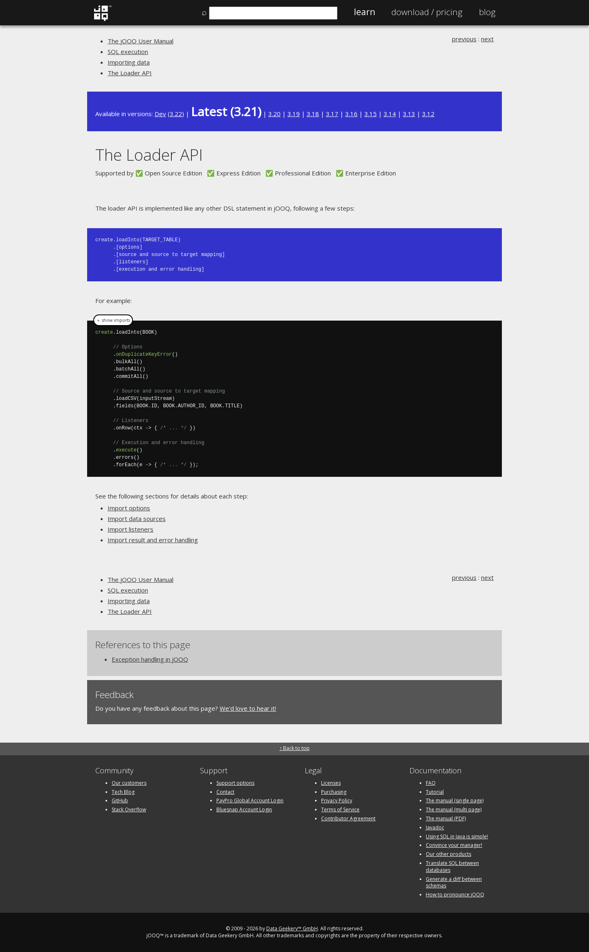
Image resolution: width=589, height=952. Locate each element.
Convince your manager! (454, 845)
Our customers (129, 782)
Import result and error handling (153, 540)
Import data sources (137, 518)
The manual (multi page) (453, 809)
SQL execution (128, 51)
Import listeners (130, 529)
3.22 (176, 114)
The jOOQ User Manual (140, 41)
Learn (364, 12)
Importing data (129, 62)
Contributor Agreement (348, 818)
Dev (160, 114)
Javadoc (435, 827)
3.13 (409, 114)
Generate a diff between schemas (454, 882)
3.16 (351, 114)
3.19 (294, 114)
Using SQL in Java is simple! (457, 836)
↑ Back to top (294, 748)
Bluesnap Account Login (244, 809)
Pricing (427, 12)
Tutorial (435, 791)
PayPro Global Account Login (249, 800)
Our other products (448, 854)
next (487, 39)
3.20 (274, 114)
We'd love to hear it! (248, 708)
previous (464, 39)
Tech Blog (123, 791)
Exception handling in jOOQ (150, 659)
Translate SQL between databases (452, 866)
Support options (235, 782)
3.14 (390, 114)
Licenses (331, 782)
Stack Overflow (129, 809)
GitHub (120, 800)
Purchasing (333, 791)
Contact (225, 791)
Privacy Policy (336, 800)
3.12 (428, 114)
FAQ (431, 782)
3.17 (332, 114)
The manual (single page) (454, 800)
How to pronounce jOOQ (455, 894)
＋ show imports (113, 320)
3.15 (370, 114)
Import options (129, 508)
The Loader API (130, 73)
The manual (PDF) (446, 818)
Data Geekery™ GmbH (292, 928)
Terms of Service (340, 809)
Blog (487, 12)
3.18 (313, 114)
